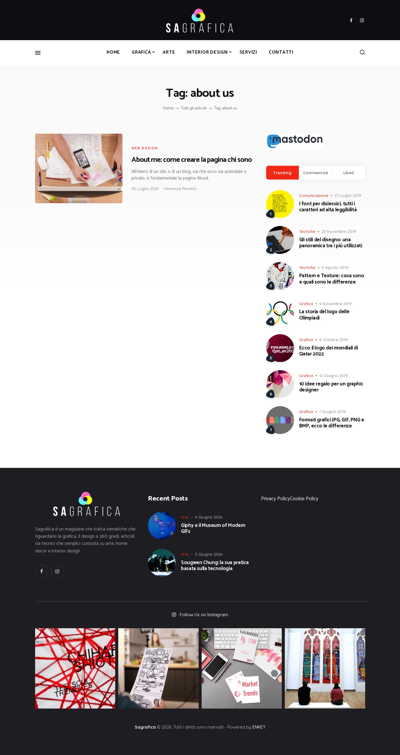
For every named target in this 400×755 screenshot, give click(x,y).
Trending (282, 172)
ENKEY (258, 727)
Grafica (306, 303)
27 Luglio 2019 (348, 195)
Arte (185, 517)
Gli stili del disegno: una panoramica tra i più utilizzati (330, 243)
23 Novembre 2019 (339, 231)
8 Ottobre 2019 (333, 339)
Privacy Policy (275, 499)
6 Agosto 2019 (335, 267)
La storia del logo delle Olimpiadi (324, 315)
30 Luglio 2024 (145, 188)
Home (168, 108)
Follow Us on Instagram (204, 614)
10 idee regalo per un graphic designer (331, 387)
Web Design (144, 148)
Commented (315, 172)
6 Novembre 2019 (335, 303)
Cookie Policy (304, 499)
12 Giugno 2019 (333, 375)
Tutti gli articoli (193, 108)
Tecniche (307, 231)
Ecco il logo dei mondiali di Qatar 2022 (328, 351)
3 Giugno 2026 (208, 554)
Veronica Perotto (180, 188)
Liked (348, 172)
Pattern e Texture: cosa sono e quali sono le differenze (331, 279)
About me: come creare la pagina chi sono (191, 160)
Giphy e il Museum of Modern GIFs (213, 528)
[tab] (282, 173)
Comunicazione (313, 195)
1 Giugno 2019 (332, 411)
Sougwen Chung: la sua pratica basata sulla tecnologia (215, 566)
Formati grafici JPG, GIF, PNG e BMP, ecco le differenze (331, 423)
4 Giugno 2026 (208, 517)
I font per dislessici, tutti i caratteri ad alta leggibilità (328, 207)
